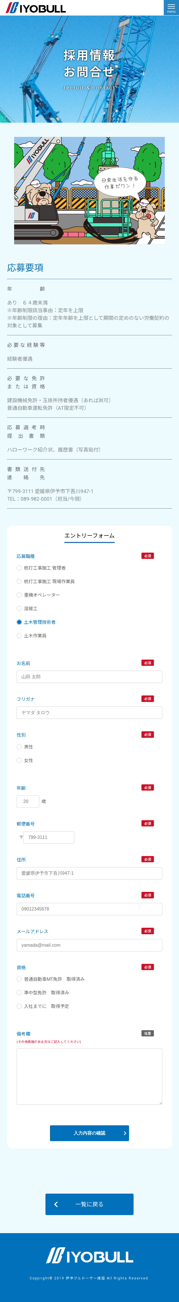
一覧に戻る (89, 1204)
